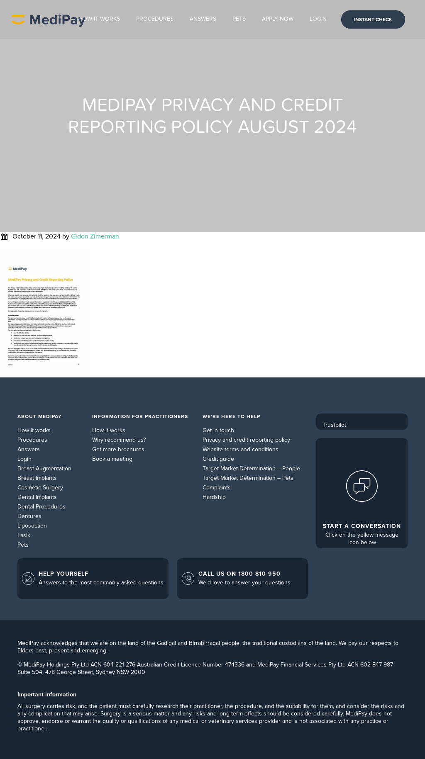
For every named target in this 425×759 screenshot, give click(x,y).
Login (24, 458)
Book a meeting (112, 458)
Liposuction (32, 525)
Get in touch (218, 430)
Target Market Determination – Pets (248, 478)
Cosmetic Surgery (40, 487)
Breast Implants (37, 478)
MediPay (48, 19)
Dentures (29, 516)
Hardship (214, 497)
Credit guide (218, 458)
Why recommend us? (119, 439)
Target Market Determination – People (251, 468)
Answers (28, 449)
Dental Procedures (41, 506)
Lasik (23, 535)
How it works (34, 430)
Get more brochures (118, 449)
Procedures (32, 439)
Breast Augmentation (44, 468)
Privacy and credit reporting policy (246, 439)
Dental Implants (37, 497)
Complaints (217, 487)
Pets (23, 544)
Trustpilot (334, 424)
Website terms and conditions (240, 449)
